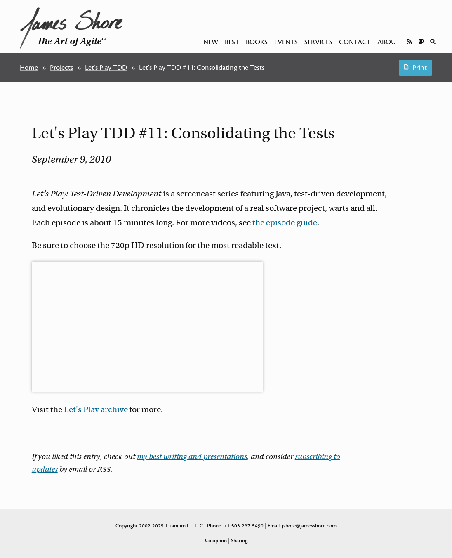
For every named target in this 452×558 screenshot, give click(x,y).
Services (318, 42)
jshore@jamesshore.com (309, 526)
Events (286, 42)
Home (29, 67)
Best (232, 42)
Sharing (239, 540)
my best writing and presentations (192, 456)
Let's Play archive (96, 409)
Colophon (216, 540)
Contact (355, 42)
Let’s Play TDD (106, 67)
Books (257, 42)
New (210, 42)
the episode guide (284, 223)
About (388, 42)
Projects (61, 67)
